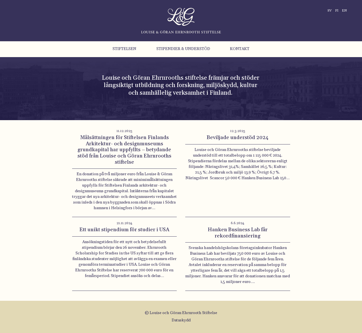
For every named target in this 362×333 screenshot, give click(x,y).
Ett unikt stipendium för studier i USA (124, 229)
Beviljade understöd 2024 (237, 137)
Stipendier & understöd (183, 48)
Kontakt (239, 48)
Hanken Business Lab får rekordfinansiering (238, 232)
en (344, 10)
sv (329, 10)
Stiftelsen (124, 48)
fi (337, 10)
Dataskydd (181, 320)
